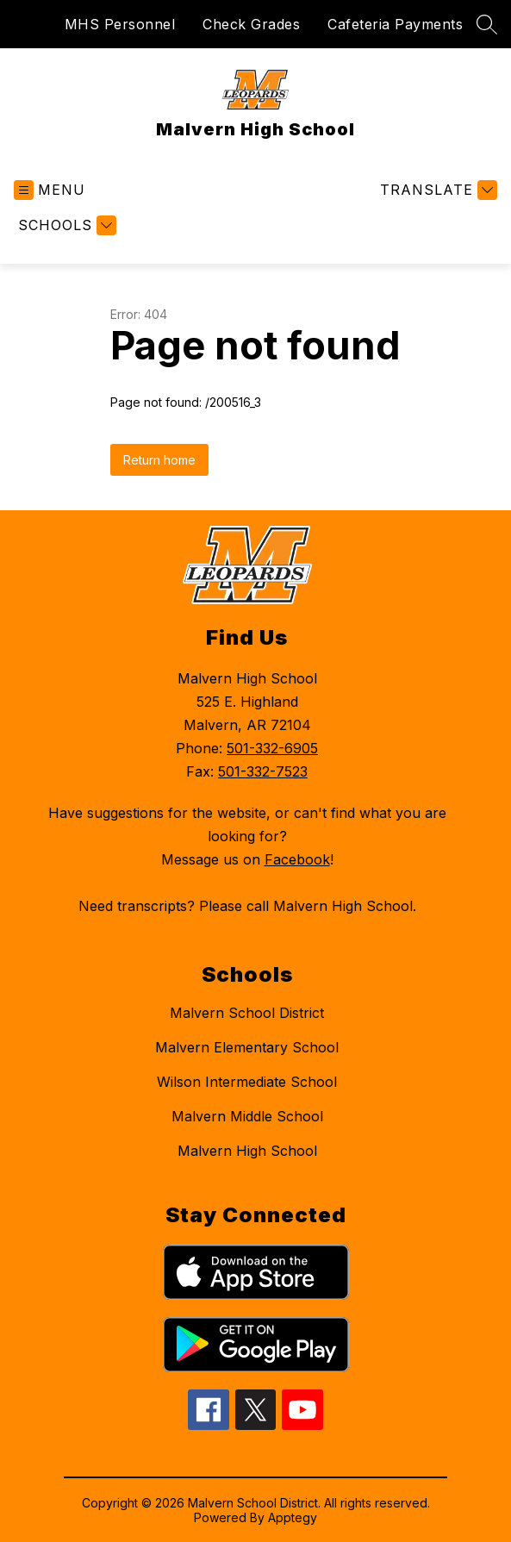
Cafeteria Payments (395, 24)
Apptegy (292, 1517)
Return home (159, 460)
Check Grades (251, 24)
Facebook (297, 859)
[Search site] (487, 24)
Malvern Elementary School (247, 1047)
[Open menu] (49, 190)
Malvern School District (247, 1012)
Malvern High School (247, 1150)
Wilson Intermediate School (247, 1081)
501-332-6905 (272, 748)
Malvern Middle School (247, 1116)
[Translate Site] (436, 190)
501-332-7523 (263, 771)
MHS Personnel (120, 24)
